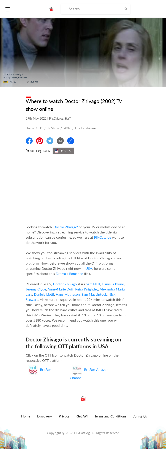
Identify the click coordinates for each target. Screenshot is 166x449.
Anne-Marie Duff (60, 289)
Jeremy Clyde (36, 289)
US (41, 128)
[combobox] (63, 151)
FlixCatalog (102, 237)
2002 (67, 128)
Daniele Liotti (44, 294)
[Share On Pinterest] (39, 140)
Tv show (53, 128)
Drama (61, 273)
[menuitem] (26, 418)
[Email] (60, 140)
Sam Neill (93, 284)
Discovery (44, 416)
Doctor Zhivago (65, 284)
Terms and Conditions (110, 416)
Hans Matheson (68, 294)
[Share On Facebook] (29, 140)
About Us (140, 417)
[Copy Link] (70, 140)
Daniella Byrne (113, 284)
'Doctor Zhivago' (65, 227)
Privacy (64, 416)
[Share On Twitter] (49, 140)
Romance (76, 273)
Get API (82, 416)
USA (88, 268)
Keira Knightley (86, 289)
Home (30, 128)
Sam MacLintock (94, 294)
